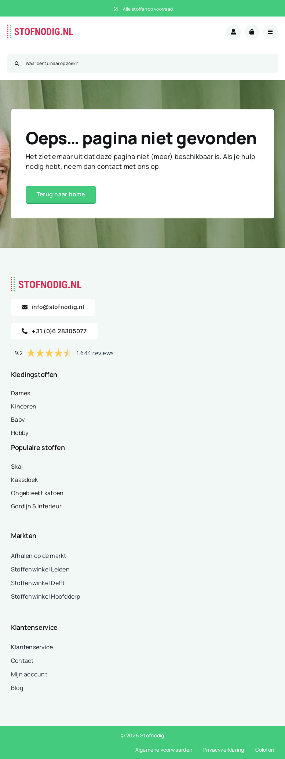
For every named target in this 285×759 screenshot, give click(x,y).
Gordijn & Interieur (36, 506)
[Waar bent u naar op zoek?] (142, 63)
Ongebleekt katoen (37, 493)
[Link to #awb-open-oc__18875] (270, 32)
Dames (20, 393)
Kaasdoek (24, 480)
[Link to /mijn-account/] (233, 32)
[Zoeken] (16, 63)
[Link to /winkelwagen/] (252, 32)
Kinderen (23, 406)
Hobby (19, 433)
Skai (17, 466)
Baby (18, 419)
